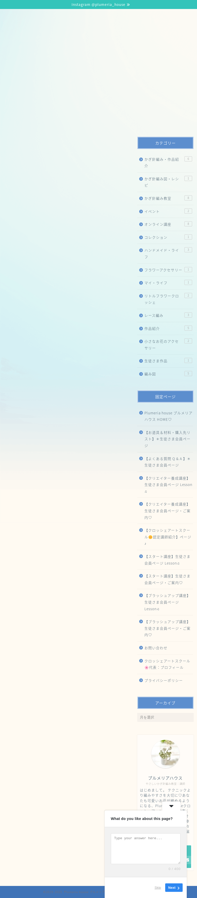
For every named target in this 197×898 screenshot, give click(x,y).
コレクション (168, 237)
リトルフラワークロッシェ (168, 299)
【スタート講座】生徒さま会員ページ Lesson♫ (58, 71)
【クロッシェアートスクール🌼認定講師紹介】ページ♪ (91, 60)
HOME (18, 60)
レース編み (168, 315)
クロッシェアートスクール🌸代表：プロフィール (60, 112)
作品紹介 (168, 328)
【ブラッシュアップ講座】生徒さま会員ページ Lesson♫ (67, 81)
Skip (158, 888)
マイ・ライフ (168, 282)
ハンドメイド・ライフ (168, 253)
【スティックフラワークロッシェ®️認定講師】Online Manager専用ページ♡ (86, 122)
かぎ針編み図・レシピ (168, 182)
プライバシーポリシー (163, 680)
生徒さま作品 (168, 360)
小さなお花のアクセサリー (168, 344)
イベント (168, 211)
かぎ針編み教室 (168, 198)
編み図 (168, 373)
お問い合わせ (156, 647)
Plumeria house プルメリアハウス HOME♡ (168, 416)
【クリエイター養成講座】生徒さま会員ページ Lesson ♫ (168, 484)
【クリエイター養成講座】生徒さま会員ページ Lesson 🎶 (69, 91)
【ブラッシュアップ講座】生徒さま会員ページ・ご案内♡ (167, 628)
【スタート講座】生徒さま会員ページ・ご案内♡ (167, 579)
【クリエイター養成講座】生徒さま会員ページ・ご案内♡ (167, 510)
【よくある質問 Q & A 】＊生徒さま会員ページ (167, 462)
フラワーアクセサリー (168, 269)
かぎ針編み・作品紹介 (168, 162)
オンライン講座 (168, 224)
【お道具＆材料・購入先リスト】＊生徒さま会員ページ (66, 101)
